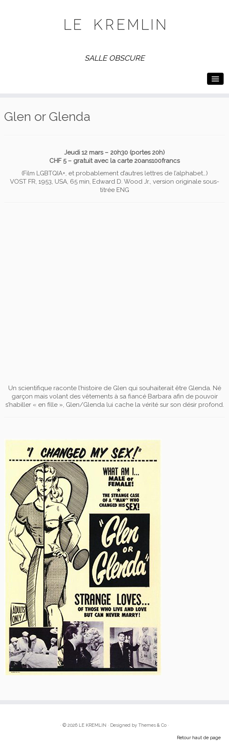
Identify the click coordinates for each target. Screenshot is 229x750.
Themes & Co (152, 725)
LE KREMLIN (92, 725)
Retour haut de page (199, 737)
